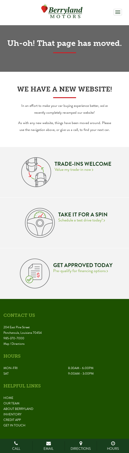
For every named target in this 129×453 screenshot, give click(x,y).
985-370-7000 (13, 338)
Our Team (11, 403)
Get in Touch (14, 425)
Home (8, 397)
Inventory (12, 414)
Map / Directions (14, 343)
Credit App (12, 419)
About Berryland (18, 408)
